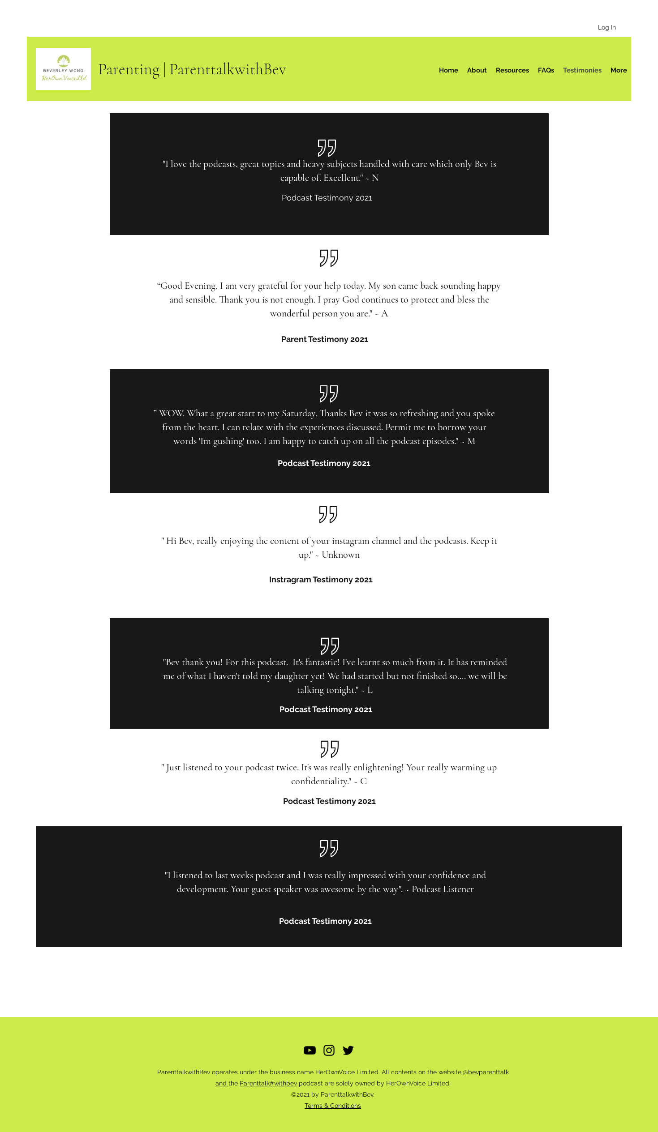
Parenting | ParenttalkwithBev (192, 69)
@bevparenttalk (486, 1072)
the (234, 1083)
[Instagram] (329, 1050)
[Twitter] (348, 1050)
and (221, 1083)
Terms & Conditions (333, 1105)
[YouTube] (309, 1050)
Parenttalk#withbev (268, 1083)
